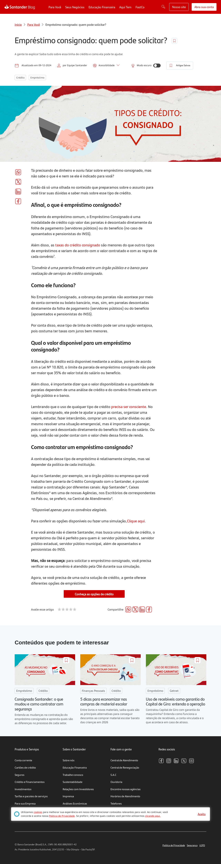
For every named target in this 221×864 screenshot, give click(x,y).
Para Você (55, 7)
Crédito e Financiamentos (30, 782)
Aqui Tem (125, 7)
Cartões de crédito (25, 767)
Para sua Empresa (25, 803)
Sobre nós (68, 760)
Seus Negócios (74, 7)
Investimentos (23, 789)
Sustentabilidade (72, 782)
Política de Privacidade (173, 845)
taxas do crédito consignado (77, 245)
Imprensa (68, 796)
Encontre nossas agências (125, 789)
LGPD (202, 845)
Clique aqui (136, 521)
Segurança (192, 845)
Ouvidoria (116, 782)
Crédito (20, 77)
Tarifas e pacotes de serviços (31, 796)
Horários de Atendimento (125, 796)
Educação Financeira (102, 7)
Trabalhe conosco (73, 775)
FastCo (140, 7)
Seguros (19, 775)
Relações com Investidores (78, 789)
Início (18, 24)
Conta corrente (23, 760)
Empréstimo (37, 77)
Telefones (116, 803)
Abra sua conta (204, 7)
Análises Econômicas (75, 803)
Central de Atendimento (124, 760)
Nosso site (179, 7)
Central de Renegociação (124, 767)
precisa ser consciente (128, 406)
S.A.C (113, 775)
